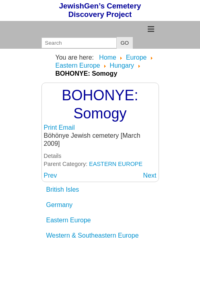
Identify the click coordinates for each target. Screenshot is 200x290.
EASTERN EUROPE (115, 164)
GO (125, 43)
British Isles (62, 189)
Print (51, 127)
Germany (59, 204)
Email (67, 127)
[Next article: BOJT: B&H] (150, 175)
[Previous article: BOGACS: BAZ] (50, 175)
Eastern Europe (68, 220)
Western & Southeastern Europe (92, 235)
